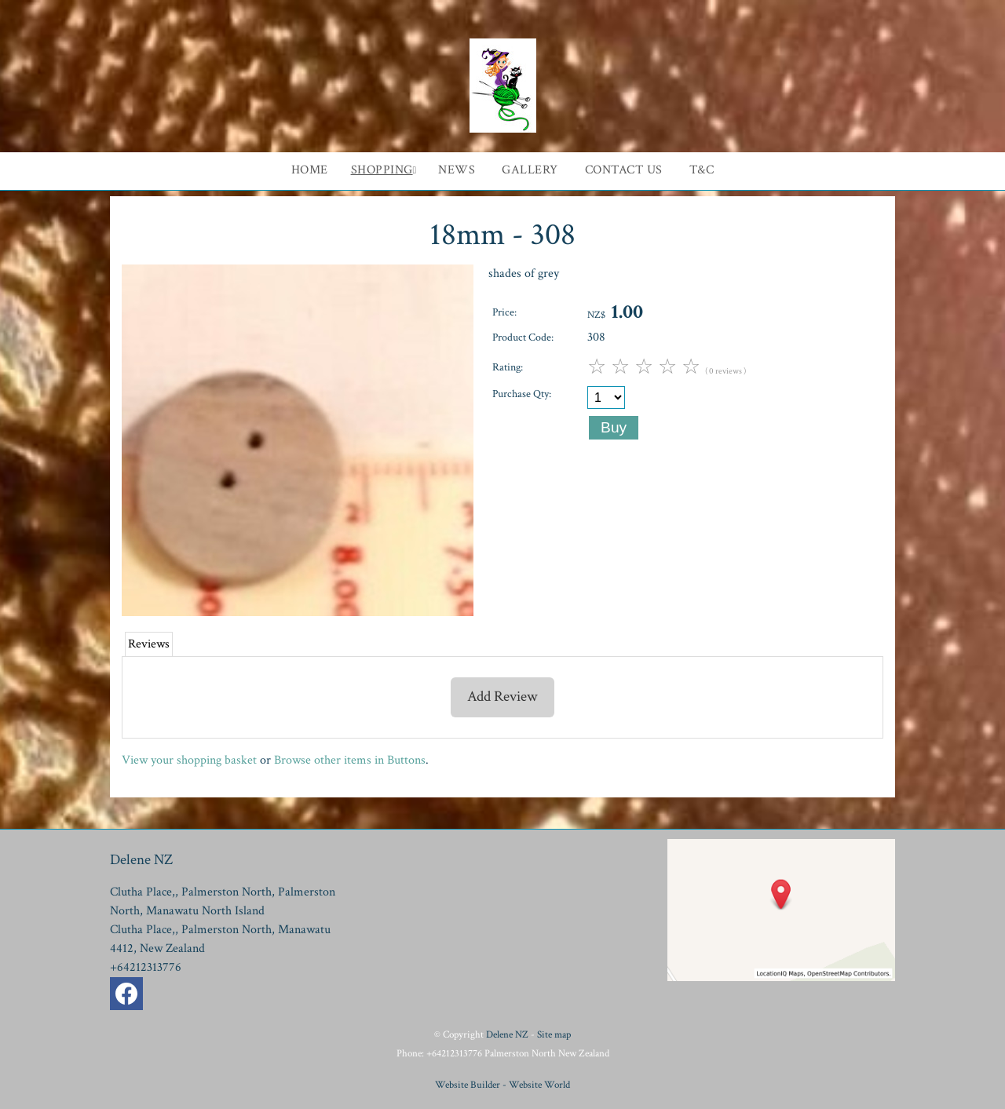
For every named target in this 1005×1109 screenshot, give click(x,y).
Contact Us (624, 170)
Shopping (382, 170)
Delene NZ (507, 1034)
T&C (701, 170)
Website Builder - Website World (502, 1085)
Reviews (149, 644)
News (456, 170)
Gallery (530, 170)
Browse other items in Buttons (350, 760)
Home (309, 170)
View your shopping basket (189, 760)
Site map (554, 1034)
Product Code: (523, 337)
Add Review (502, 696)
